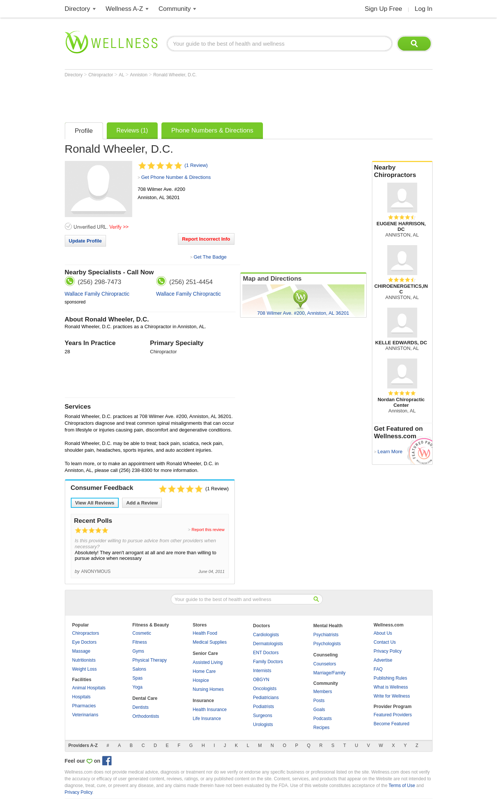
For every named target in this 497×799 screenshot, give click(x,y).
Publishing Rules (390, 678)
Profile (84, 130)
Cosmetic (142, 633)
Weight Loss (84, 669)
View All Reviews (95, 503)
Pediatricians (266, 697)
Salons (139, 669)
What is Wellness (391, 687)
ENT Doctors (266, 652)
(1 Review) (196, 165)
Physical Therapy (150, 660)
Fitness (140, 642)
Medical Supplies (210, 642)
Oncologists (265, 688)
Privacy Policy (388, 651)
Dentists (141, 707)
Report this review (207, 529)
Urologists (263, 724)
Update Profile (85, 241)
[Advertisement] (201, 98)
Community (174, 8)
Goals (319, 709)
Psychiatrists (326, 634)
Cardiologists (266, 634)
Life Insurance (207, 718)
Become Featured (391, 723)
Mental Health (328, 625)
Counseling (325, 655)
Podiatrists (263, 706)
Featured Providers (393, 714)
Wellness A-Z (124, 8)
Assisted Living (208, 662)
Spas (138, 678)
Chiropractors (85, 633)
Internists (262, 670)
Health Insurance (210, 709)
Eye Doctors (84, 642)
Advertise (383, 660)
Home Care (204, 671)
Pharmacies (84, 705)
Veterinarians (85, 714)
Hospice (201, 680)
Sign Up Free (383, 8)
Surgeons (262, 715)
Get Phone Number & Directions (176, 177)
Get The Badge (210, 257)
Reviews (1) (132, 130)
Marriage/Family (329, 673)
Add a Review (142, 503)
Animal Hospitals (89, 687)
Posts (319, 700)
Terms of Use (401, 785)
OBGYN (261, 679)
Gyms (138, 651)
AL (122, 74)
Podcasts (322, 718)
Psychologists (327, 643)
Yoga (138, 687)
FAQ (378, 669)
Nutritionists (84, 660)
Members (322, 691)
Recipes (321, 727)
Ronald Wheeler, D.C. (175, 74)
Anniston (139, 74)
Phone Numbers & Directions (212, 130)
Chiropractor (101, 74)
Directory (77, 8)
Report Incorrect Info (206, 239)
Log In (423, 8)
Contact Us (385, 642)
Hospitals (81, 696)
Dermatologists (268, 643)
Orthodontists (146, 716)
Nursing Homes (208, 689)
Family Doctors (268, 661)
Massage (81, 651)
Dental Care (145, 698)
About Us (383, 633)
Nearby (402, 171)
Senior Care (205, 653)
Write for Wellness (392, 696)
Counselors (324, 664)
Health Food (205, 633)
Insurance (203, 700)
